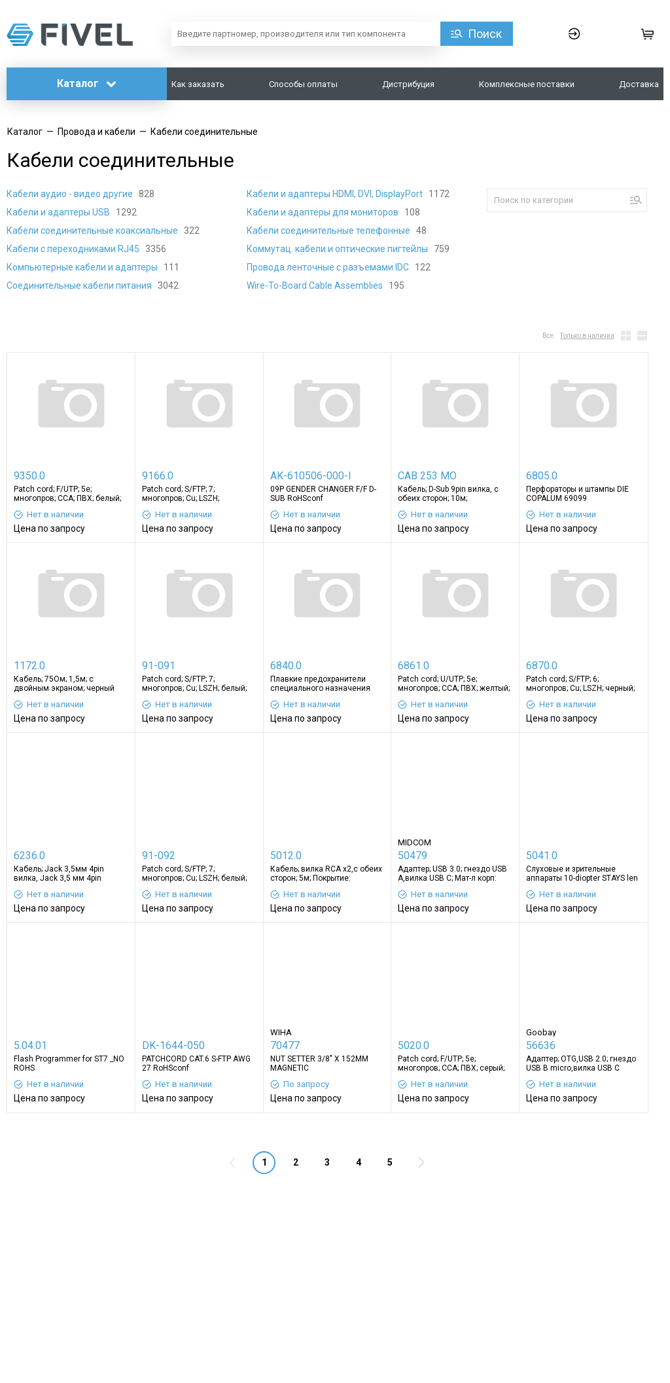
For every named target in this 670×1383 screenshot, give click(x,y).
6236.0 (29, 855)
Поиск (485, 34)
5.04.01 (30, 1045)
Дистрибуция (408, 84)
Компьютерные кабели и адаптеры (83, 267)
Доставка (639, 84)
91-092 (158, 855)
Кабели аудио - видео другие (71, 194)
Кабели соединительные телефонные (329, 230)
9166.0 (157, 476)
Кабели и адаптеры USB (59, 212)
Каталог (86, 83)
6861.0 (413, 665)
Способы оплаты (303, 84)
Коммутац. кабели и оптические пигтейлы (338, 249)
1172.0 (29, 665)
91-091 (158, 665)
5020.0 (413, 1045)
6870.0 (541, 665)
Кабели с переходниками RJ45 (74, 249)
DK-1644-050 (173, 1045)
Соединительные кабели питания (80, 285)
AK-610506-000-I (310, 476)
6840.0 (286, 665)
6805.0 (541, 476)
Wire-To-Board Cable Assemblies (316, 285)
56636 (540, 1045)
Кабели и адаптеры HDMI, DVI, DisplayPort (336, 194)
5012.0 (286, 855)
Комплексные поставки (526, 84)
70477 (285, 1045)
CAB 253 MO (427, 476)
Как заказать (197, 84)
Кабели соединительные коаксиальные (93, 230)
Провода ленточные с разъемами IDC (329, 267)
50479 (412, 855)
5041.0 (541, 855)
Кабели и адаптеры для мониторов (323, 212)
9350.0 (29, 476)
